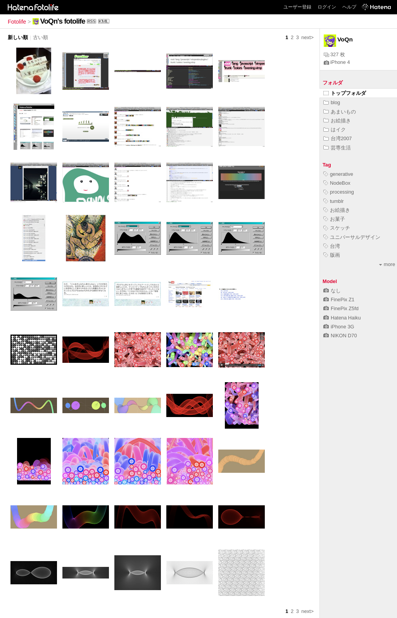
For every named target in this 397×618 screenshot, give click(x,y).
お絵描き (337, 121)
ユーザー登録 (297, 7)
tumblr (333, 201)
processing (338, 192)
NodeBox (336, 183)
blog (331, 102)
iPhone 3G (338, 327)
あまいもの (339, 112)
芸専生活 (337, 148)
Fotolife (17, 22)
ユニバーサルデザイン (351, 237)
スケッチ (336, 228)
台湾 (331, 246)
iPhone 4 (337, 62)
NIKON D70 (340, 335)
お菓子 (334, 219)
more (387, 264)
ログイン (327, 7)
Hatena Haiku (342, 318)
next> (307, 37)
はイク (334, 129)
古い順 (40, 37)
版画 (331, 255)
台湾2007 (337, 138)
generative (338, 174)
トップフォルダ (344, 93)
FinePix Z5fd (341, 308)
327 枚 (334, 54)
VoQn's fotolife (62, 21)
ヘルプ (349, 7)
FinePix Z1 (338, 299)
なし (332, 291)
